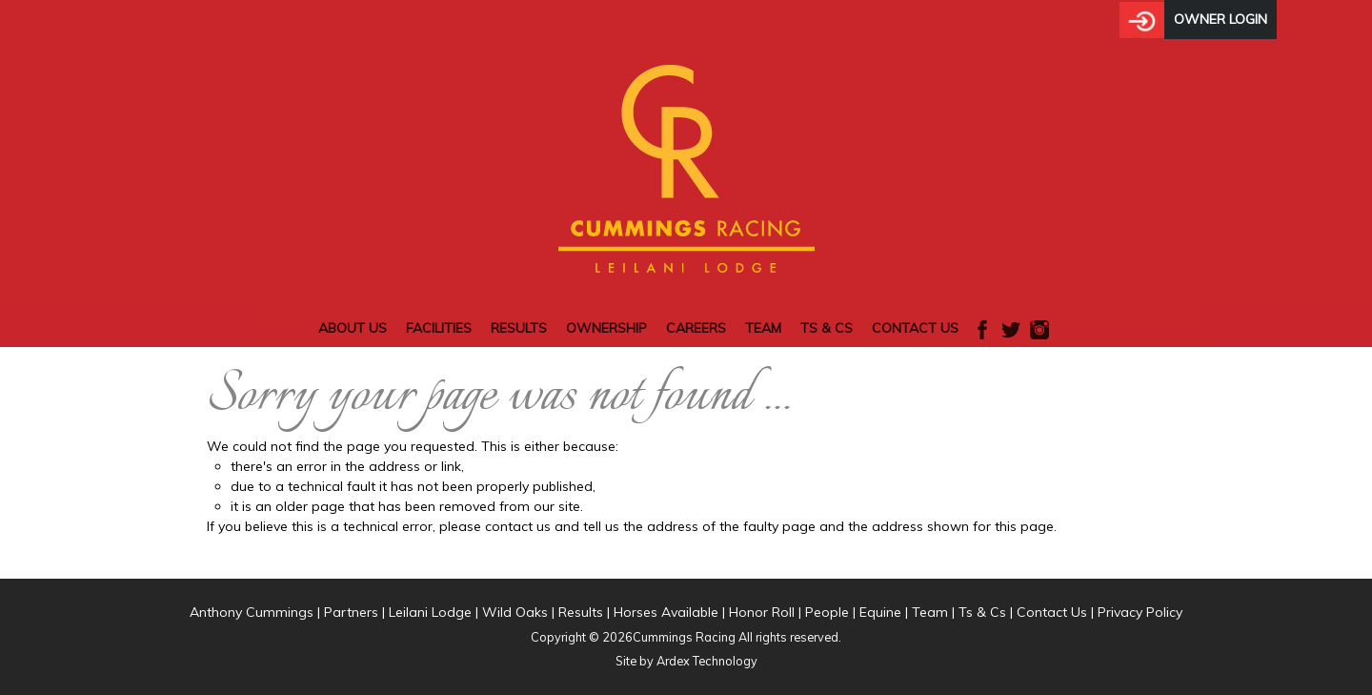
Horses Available (666, 612)
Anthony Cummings (251, 612)
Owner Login (1220, 19)
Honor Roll (762, 612)
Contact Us (915, 328)
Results (519, 328)
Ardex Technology (706, 660)
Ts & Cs (826, 328)
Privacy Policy (1140, 612)
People (827, 612)
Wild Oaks (515, 612)
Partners (351, 612)
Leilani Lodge (430, 612)
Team (763, 328)
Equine (880, 612)
